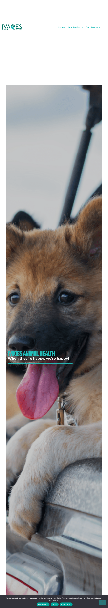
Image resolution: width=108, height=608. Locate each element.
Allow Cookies (43, 604)
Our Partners (93, 27)
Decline (54, 604)
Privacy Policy (66, 604)
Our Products (75, 27)
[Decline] (102, 602)
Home (61, 27)
